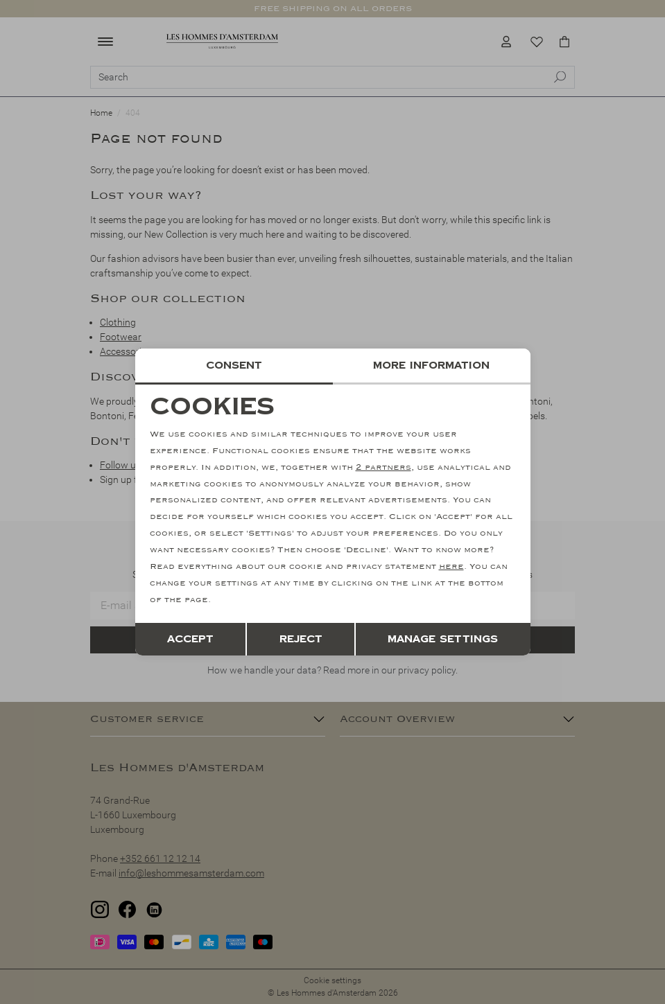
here (451, 566)
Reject (300, 638)
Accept (190, 638)
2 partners (383, 467)
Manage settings (443, 638)
